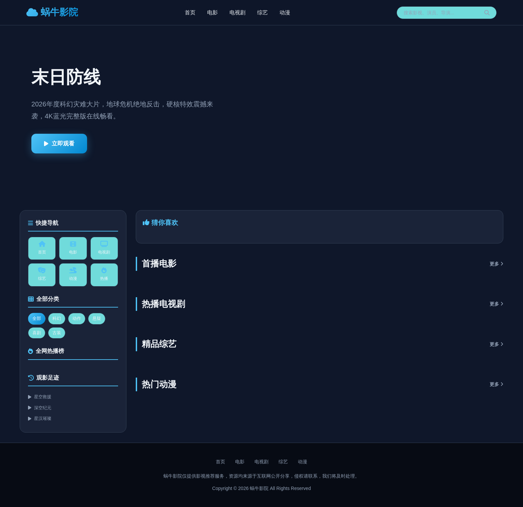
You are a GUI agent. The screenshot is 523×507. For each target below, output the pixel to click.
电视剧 (237, 12)
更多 (496, 264)
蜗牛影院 (52, 12)
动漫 (285, 12)
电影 (212, 12)
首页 (190, 12)
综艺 (262, 12)
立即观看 (59, 143)
